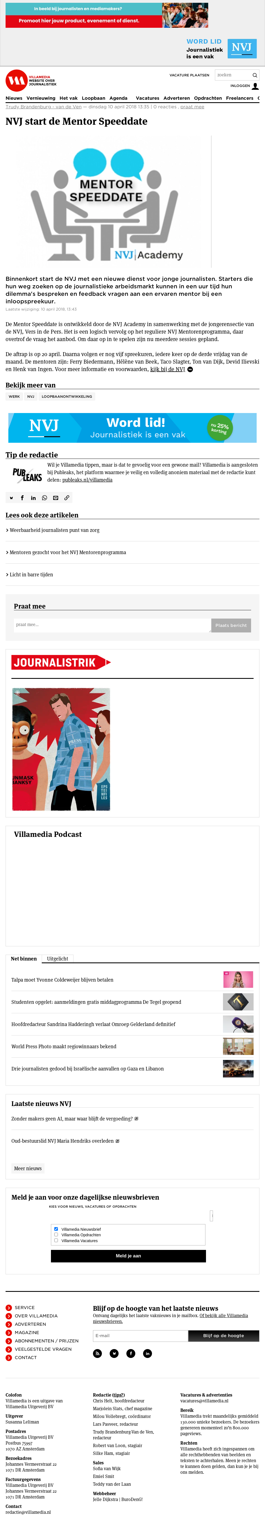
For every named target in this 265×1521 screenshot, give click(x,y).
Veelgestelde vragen (43, 1349)
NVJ (30, 396)
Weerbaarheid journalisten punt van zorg (54, 530)
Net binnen (24, 958)
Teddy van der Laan (112, 1484)
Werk (14, 396)
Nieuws (14, 98)
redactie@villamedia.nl (28, 1512)
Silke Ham (103, 1453)
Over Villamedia (36, 1316)
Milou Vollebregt (109, 1416)
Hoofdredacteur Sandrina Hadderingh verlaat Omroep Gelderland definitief (93, 1024)
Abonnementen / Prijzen (46, 1341)
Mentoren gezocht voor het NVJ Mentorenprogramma (68, 552)
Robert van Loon (109, 1446)
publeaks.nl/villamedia (87, 480)
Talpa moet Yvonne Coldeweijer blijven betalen (62, 980)
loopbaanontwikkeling (67, 396)
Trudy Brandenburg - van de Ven (44, 106)
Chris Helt (102, 1401)
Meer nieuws (28, 1168)
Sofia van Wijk (107, 1469)
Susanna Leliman (22, 1422)
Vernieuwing (40, 98)
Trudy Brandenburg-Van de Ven (123, 1432)
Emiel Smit (103, 1476)
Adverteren (176, 98)
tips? (118, 1395)
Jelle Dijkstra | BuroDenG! (118, 1499)
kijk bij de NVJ (167, 369)
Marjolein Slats (107, 1409)
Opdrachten (208, 98)
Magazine (27, 1332)
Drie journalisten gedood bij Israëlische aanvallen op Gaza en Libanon (87, 1068)
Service (25, 1307)
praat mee (192, 106)
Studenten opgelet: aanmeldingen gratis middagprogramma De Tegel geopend (96, 1002)
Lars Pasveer (105, 1424)
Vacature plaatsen (189, 75)
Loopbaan (93, 98)
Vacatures (147, 98)
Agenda (118, 98)
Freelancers (239, 98)
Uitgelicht (57, 958)
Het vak (69, 98)
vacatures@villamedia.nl (204, 1401)
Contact (26, 1357)
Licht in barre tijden (31, 574)
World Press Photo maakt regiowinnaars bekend (63, 1046)
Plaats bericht (231, 625)
